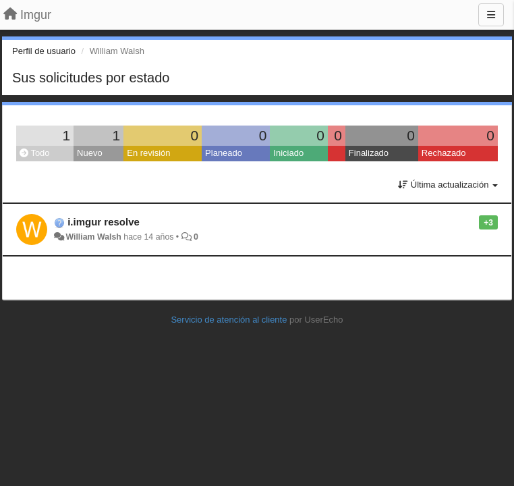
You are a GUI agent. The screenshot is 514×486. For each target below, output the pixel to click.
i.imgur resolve (103, 221)
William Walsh (93, 237)
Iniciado (288, 153)
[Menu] (491, 14)
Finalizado (369, 153)
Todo (35, 153)
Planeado (223, 153)
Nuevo (90, 153)
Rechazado (444, 153)
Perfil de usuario (44, 51)
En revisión (148, 153)
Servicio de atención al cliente (230, 320)
